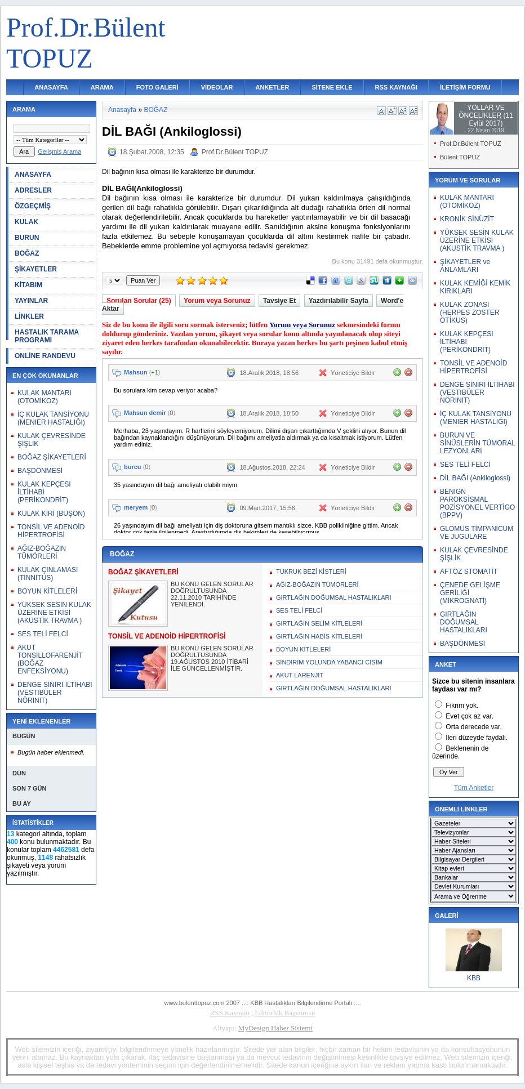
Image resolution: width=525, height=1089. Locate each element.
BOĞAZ (27, 253)
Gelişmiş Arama (59, 151)
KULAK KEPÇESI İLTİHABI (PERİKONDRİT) (44, 492)
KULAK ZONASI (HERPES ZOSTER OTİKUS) (469, 312)
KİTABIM (28, 285)
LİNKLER (29, 316)
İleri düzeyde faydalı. (477, 738)
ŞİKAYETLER (36, 269)
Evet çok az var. (469, 716)
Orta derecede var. (473, 727)
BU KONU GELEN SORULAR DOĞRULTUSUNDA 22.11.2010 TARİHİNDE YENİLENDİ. (212, 594)
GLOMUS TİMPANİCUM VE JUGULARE (476, 533)
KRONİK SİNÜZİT (467, 219)
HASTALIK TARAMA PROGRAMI (47, 336)
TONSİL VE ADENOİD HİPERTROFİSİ (50, 531)
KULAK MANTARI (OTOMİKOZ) (44, 397)
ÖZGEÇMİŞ (33, 206)
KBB (473, 978)
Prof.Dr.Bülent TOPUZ (235, 152)
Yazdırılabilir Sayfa (338, 301)
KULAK (26, 222)
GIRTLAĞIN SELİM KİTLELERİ (319, 623)
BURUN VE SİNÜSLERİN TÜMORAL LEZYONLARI (477, 443)
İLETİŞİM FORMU (465, 87)
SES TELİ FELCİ (42, 634)
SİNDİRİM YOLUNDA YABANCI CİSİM (329, 662)
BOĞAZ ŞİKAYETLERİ (51, 457)
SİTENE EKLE (332, 87)
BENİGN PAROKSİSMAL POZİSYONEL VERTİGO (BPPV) (477, 503)
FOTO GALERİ (157, 87)
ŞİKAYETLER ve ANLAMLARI (465, 266)
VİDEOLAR (217, 87)
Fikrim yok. (462, 705)
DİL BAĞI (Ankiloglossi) (475, 478)
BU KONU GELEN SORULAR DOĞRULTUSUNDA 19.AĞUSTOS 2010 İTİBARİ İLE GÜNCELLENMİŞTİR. (212, 658)
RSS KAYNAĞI (396, 87)
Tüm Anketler (474, 788)
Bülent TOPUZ (460, 157)
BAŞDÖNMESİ (40, 471)
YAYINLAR (31, 301)
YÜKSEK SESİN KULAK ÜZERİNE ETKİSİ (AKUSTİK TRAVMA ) (54, 612)
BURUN (27, 238)
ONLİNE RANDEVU (45, 356)
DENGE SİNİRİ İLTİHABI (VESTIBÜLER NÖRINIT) (54, 692)
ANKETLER (273, 87)
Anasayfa (122, 110)
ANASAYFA (51, 87)
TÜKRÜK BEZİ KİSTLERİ (311, 571)
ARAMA (102, 87)
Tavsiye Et (279, 301)
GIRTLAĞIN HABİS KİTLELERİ (319, 636)
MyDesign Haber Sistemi (275, 1028)
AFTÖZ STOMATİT (468, 571)
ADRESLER (33, 190)
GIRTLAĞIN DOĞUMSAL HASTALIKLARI (333, 597)
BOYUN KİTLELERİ (47, 591)
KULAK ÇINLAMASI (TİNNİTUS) (47, 574)
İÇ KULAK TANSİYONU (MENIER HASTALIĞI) (53, 418)
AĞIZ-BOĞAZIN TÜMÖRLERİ (41, 552)
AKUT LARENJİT (299, 675)
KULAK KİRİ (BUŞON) (51, 513)
